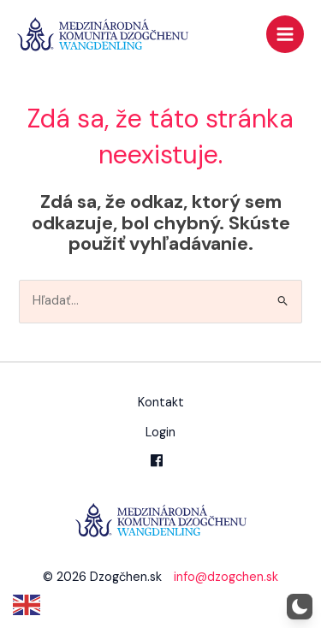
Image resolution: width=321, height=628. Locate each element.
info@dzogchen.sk (226, 577)
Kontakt (161, 402)
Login (160, 432)
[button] (299, 606)
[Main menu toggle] (285, 34)
